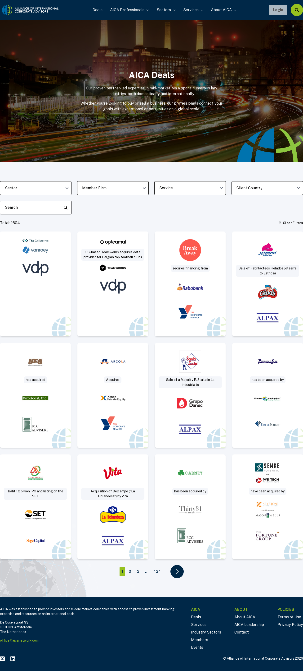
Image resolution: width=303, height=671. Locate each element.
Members (199, 640)
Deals (96, 10)
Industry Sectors (206, 632)
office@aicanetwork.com (19, 640)
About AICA (222, 10)
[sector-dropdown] (35, 188)
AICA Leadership (249, 624)
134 (157, 571)
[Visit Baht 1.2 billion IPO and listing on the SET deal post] (35, 506)
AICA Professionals (127, 10)
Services (192, 10)
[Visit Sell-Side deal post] (267, 395)
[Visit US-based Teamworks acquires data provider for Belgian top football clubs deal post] (112, 283)
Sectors (164, 10)
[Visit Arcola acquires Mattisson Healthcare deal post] (112, 395)
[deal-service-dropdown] (190, 188)
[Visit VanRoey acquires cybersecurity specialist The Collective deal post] (35, 283)
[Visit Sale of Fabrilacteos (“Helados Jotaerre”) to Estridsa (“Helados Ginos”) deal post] (267, 283)
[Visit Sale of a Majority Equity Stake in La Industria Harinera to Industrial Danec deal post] (190, 395)
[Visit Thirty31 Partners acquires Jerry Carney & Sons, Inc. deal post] (190, 506)
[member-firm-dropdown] (113, 188)
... (146, 571)
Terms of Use (289, 617)
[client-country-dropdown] (267, 188)
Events (197, 647)
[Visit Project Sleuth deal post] (267, 506)
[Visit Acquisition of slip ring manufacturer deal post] (35, 395)
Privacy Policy (290, 624)
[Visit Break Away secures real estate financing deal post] (190, 283)
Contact (241, 632)
